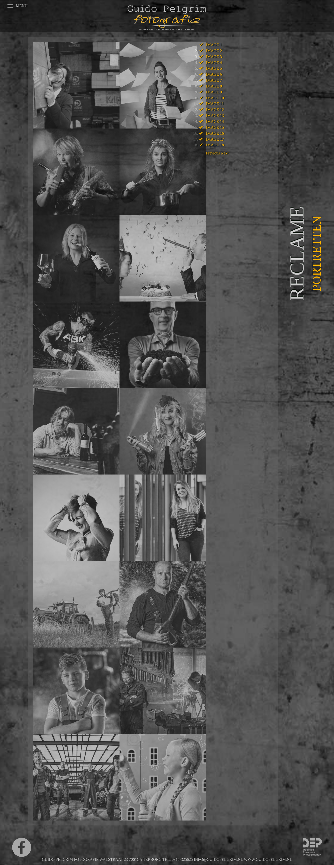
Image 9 (214, 92)
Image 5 (214, 68)
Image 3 (214, 57)
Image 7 (214, 80)
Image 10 (215, 98)
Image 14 (215, 121)
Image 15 (215, 127)
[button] (213, 153)
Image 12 (215, 110)
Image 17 (215, 139)
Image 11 (215, 104)
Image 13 (215, 115)
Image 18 (215, 145)
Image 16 (215, 133)
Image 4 (214, 63)
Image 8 (214, 86)
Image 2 (214, 51)
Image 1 (214, 45)
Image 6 (214, 74)
